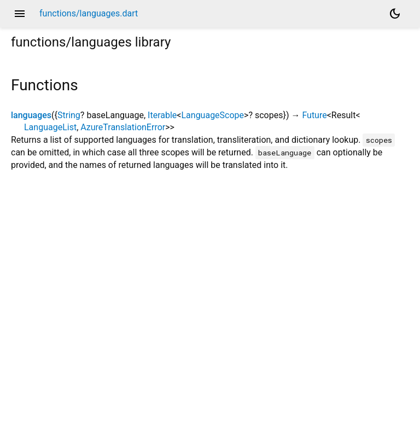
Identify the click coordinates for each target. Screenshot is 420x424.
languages (31, 115)
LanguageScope (212, 115)
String (68, 115)
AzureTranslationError (122, 127)
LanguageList (50, 127)
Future (314, 115)
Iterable (162, 115)
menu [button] (19, 13)
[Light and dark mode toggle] (395, 13)
